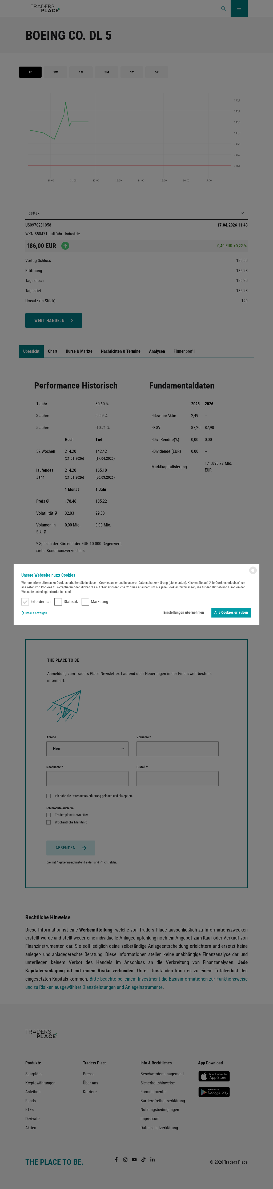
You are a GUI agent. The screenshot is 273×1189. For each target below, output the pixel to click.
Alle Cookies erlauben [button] (231, 612)
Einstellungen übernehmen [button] (183, 612)
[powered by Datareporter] (253, 573)
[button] (35, 613)
